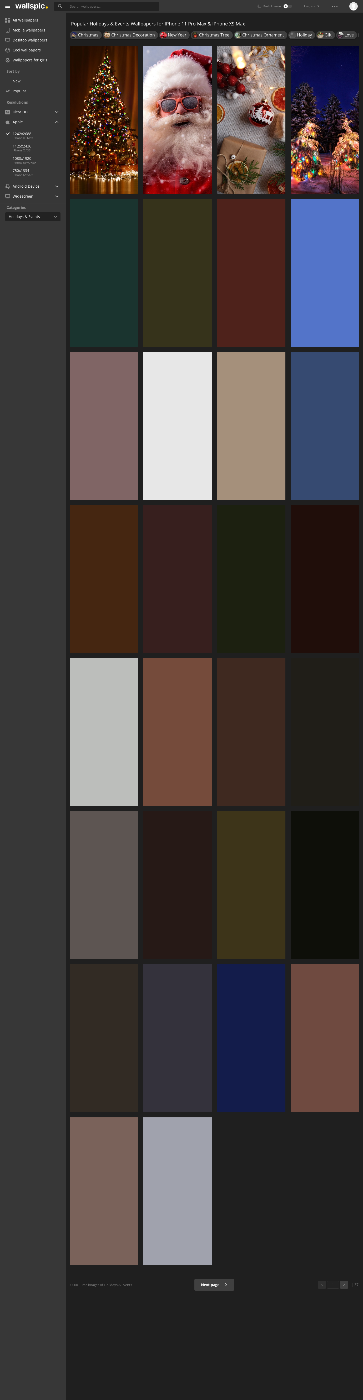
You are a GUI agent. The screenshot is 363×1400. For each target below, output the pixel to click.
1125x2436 (22, 146)
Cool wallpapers (23, 49)
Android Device (22, 186)
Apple (14, 121)
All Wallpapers (21, 20)
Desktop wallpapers (26, 40)
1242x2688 (39, 134)
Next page (214, 1284)
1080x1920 (22, 158)
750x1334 (21, 170)
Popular (19, 90)
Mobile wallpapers (25, 30)
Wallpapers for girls (26, 59)
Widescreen (19, 196)
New (17, 80)
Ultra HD (16, 111)
